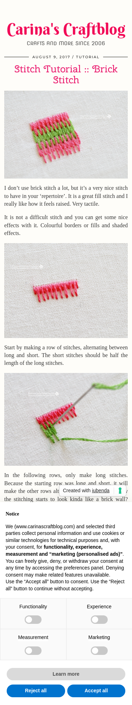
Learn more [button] (65, 674)
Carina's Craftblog (66, 29)
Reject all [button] (35, 690)
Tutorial (88, 57)
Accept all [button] (96, 690)
